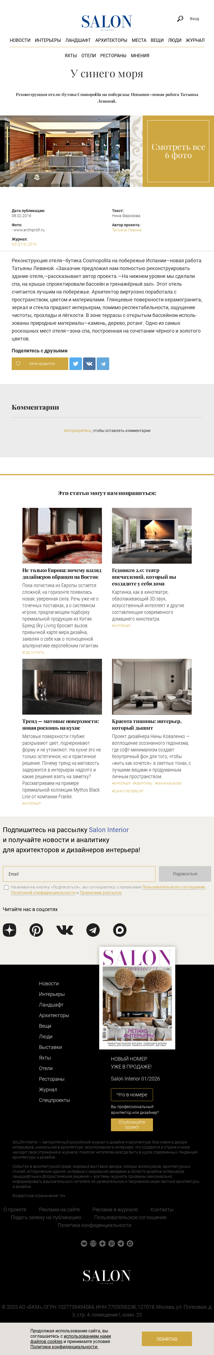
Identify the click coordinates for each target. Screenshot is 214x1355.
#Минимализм (168, 783)
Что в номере (131, 1094)
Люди (174, 40)
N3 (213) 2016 (24, 244)
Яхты (71, 55)
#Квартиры (142, 783)
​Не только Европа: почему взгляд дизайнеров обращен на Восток (61, 573)
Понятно (167, 1339)
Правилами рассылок (101, 892)
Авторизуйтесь (77, 430)
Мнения (140, 55)
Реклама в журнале (115, 1209)
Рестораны (113, 55)
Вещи (157, 40)
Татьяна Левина (127, 230)
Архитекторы (111, 40)
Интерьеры (48, 40)
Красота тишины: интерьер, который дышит (147, 724)
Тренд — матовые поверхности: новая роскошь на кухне (60, 724)
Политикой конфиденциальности (43, 892)
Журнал (195, 40)
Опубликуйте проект (132, 1124)
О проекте (15, 1209)
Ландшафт (78, 40)
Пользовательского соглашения (173, 887)
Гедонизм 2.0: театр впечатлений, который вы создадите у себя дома (144, 577)
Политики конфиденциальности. (64, 1346)
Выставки (50, 1047)
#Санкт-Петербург (128, 791)
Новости (20, 40)
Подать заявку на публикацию (46, 1217)
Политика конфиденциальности (94, 1225)
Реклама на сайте (59, 1209)
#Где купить (33, 652)
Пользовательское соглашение (130, 1217)
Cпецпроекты (54, 1100)
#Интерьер (121, 626)
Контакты (162, 1209)
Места (139, 40)
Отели (88, 55)
